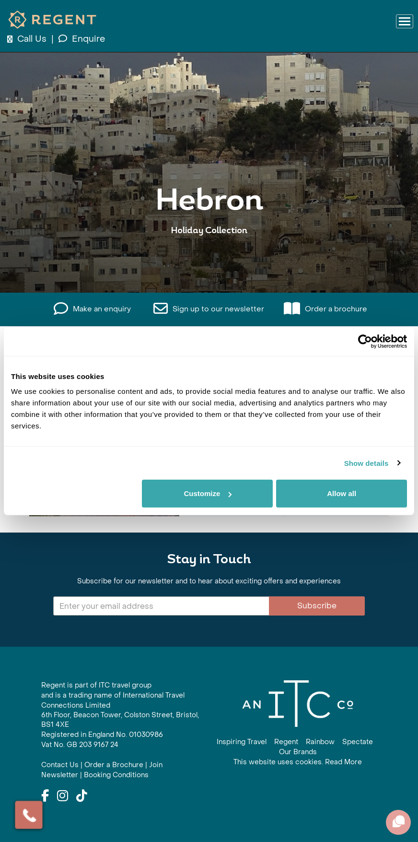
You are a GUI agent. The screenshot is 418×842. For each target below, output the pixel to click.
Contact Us (60, 765)
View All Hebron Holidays (209, 260)
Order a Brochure (113, 765)
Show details (366, 463)
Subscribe (317, 606)
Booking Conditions (116, 775)
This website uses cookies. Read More (297, 762)
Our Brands (298, 752)
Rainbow (320, 742)
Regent (286, 742)
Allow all (341, 493)
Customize (208, 493)
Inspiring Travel (242, 742)
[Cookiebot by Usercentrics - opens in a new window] (365, 341)
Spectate (357, 742)
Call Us (28, 39)
